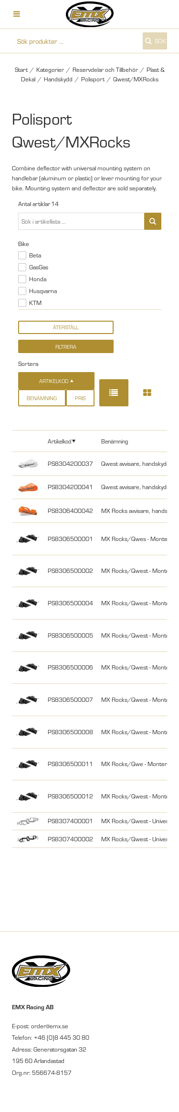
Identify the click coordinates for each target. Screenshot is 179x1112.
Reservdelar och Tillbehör (105, 69)
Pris (80, 398)
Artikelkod (59, 441)
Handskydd (58, 79)
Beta (35, 255)
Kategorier (50, 69)
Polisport (93, 79)
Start (21, 69)
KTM (35, 302)
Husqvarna (43, 290)
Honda (37, 279)
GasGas (38, 267)
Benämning (42, 398)
